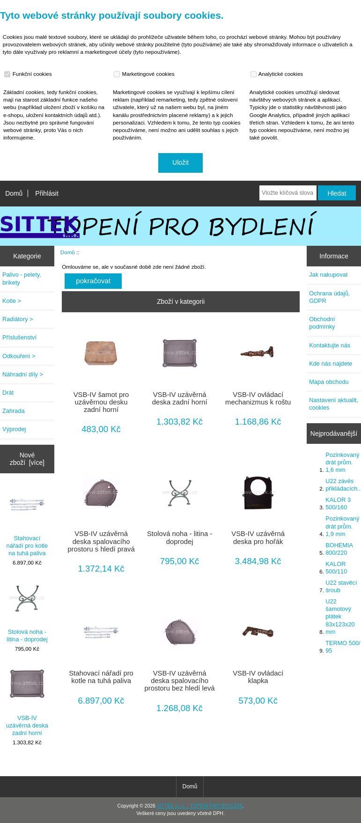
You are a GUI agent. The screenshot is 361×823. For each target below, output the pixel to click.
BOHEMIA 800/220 (339, 549)
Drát (8, 392)
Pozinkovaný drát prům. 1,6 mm (342, 462)
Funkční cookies (29, 74)
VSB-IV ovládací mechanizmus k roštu (258, 398)
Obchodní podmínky (322, 323)
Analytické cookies (277, 74)
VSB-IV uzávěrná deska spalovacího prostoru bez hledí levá (180, 680)
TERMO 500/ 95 (342, 646)
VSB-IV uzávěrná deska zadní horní (27, 700)
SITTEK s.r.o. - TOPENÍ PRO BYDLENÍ (200, 805)
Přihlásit (46, 193)
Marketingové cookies (145, 74)
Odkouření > (19, 356)
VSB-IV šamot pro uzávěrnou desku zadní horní (101, 402)
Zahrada (13, 410)
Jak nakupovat (328, 274)
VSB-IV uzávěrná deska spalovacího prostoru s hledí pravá (100, 541)
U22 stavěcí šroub (341, 586)
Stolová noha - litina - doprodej (27, 611)
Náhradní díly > (22, 374)
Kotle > (11, 300)
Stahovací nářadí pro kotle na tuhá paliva (27, 521)
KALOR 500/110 (336, 567)
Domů (13, 193)
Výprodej (14, 429)
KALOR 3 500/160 (338, 503)
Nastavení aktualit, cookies (333, 404)
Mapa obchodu (328, 381)
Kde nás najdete (330, 363)
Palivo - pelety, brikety (21, 278)
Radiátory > (17, 319)
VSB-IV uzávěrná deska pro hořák (258, 537)
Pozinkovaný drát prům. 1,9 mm (342, 526)
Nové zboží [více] (27, 458)
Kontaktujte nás (329, 345)
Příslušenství (19, 337)
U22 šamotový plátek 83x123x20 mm (339, 616)
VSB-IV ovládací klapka (258, 676)
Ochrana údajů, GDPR (329, 297)
